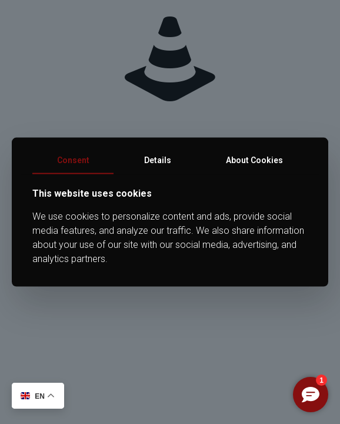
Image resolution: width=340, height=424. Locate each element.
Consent (73, 160)
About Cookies (254, 160)
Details (157, 160)
